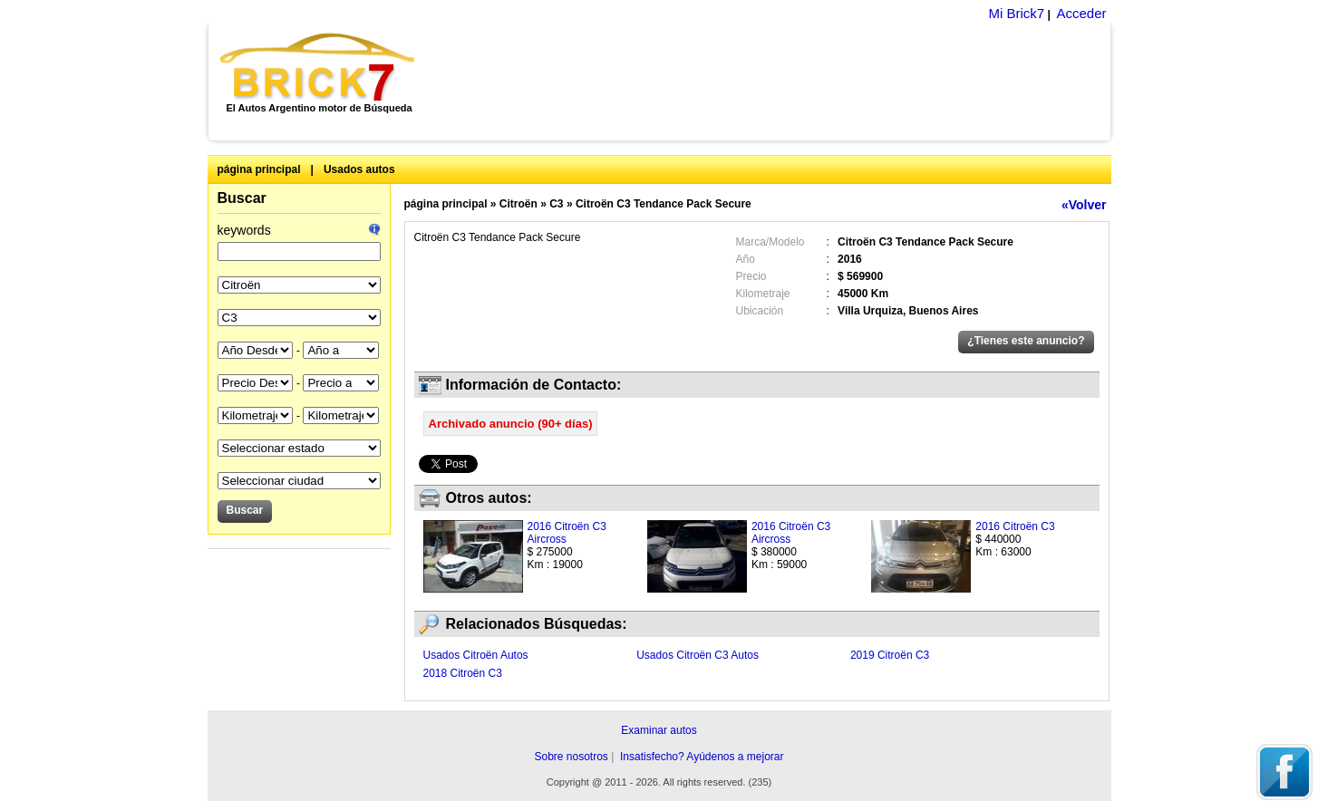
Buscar (242, 198)
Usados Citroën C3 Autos (697, 655)
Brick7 (319, 67)
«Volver (1084, 205)
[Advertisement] (772, 81)
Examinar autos (658, 730)
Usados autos (359, 169)
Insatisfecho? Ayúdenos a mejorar (702, 756)
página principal (259, 169)
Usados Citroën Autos (475, 655)
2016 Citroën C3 (1014, 526)
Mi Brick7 (1016, 13)
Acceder (1081, 13)
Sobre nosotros (570, 756)
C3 (556, 204)
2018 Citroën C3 (462, 673)
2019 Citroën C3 (889, 655)
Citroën (518, 204)
